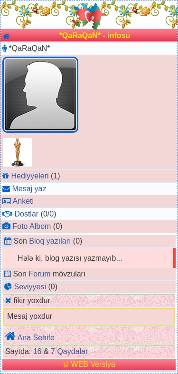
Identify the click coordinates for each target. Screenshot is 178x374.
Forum (39, 274)
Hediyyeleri (29, 176)
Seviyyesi (30, 287)
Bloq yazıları (50, 241)
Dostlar (26, 214)
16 (37, 351)
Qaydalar (72, 351)
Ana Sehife (36, 338)
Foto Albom (31, 226)
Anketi (23, 201)
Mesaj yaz (29, 189)
